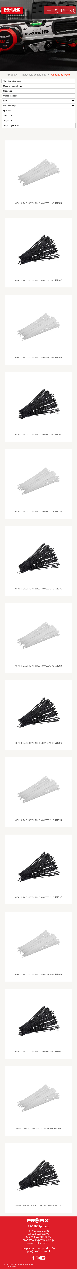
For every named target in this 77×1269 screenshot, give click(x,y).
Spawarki (7, 110)
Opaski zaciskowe (60, 74)
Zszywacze (7, 120)
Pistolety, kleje (9, 105)
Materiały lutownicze (12, 81)
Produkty (12, 74)
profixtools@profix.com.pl (39, 1240)
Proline (12, 10)
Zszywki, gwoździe (11, 125)
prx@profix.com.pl (38, 1251)
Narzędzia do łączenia (34, 74)
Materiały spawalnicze (12, 86)
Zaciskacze (7, 115)
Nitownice (7, 91)
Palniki (6, 100)
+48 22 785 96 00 (40, 1236)
